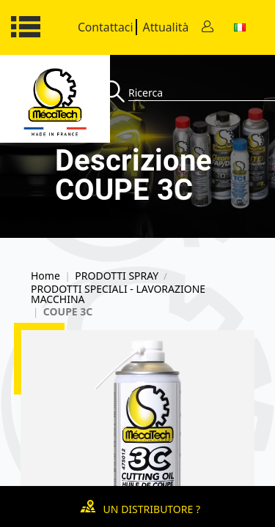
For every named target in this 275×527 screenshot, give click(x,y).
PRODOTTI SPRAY (116, 276)
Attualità (166, 27)
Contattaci (105, 27)
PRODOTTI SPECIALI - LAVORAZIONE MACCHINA (118, 294)
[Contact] (207, 27)
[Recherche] (115, 93)
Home (45, 276)
